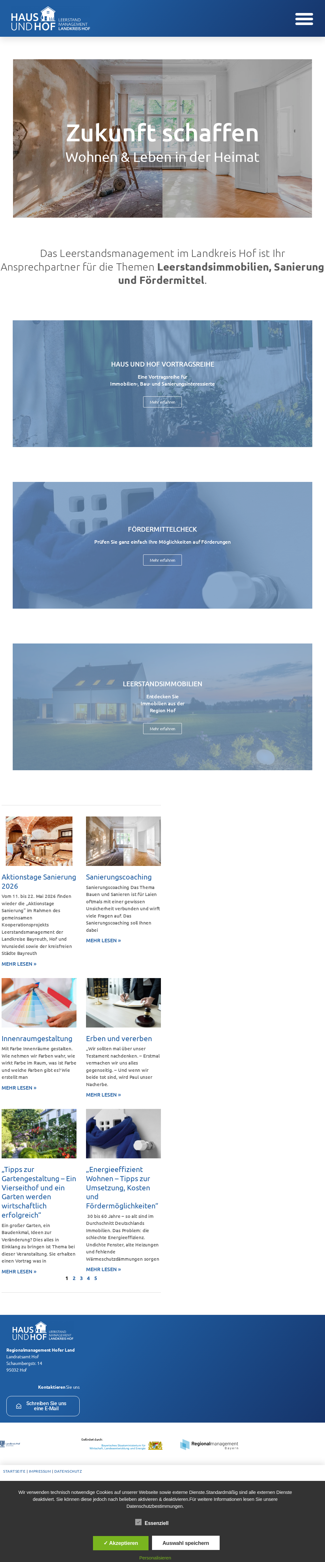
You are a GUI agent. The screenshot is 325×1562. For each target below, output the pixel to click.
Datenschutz (68, 1471)
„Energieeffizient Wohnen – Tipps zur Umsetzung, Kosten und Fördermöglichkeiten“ (122, 1187)
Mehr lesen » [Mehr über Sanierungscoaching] (103, 940)
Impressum (40, 1471)
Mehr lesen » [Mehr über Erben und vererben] (103, 1094)
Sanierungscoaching (119, 876)
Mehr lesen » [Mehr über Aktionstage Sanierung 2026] (19, 963)
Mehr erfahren (162, 402)
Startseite (14, 1471)
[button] (304, 18)
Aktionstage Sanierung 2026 (39, 881)
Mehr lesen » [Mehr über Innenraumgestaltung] (19, 1087)
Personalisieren (155, 1557)
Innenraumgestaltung (37, 1038)
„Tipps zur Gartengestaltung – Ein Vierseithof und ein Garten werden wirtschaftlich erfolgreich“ (39, 1191)
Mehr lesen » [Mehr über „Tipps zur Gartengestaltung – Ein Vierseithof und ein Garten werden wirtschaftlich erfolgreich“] (19, 1271)
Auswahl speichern (185, 1543)
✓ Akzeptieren (120, 1543)
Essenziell (155, 1522)
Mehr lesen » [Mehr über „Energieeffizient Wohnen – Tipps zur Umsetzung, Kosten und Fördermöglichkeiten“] (103, 1268)
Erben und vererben (119, 1038)
